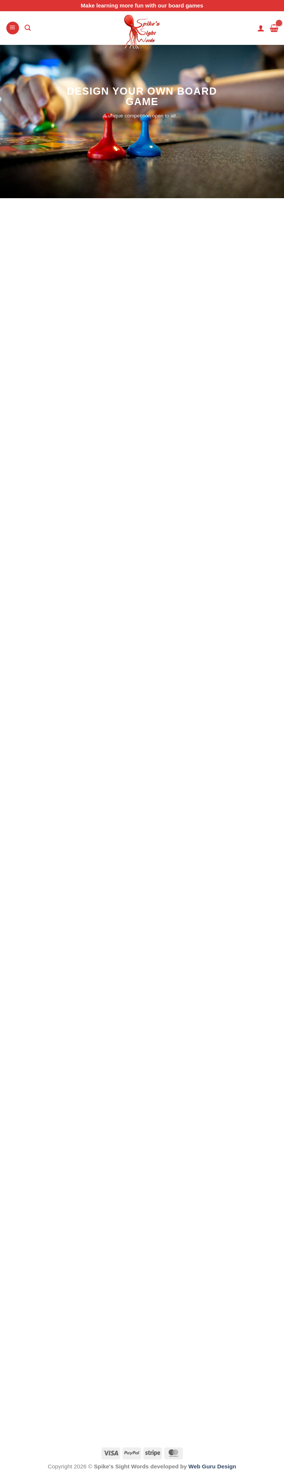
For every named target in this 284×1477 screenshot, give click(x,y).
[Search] (28, 28)
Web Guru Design (212, 1466)
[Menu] (12, 28)
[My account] (261, 28)
